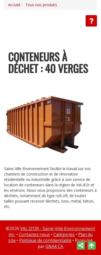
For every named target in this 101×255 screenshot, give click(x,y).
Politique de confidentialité (45, 240)
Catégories (64, 234)
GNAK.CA (54, 246)
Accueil (14, 4)
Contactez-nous (34, 234)
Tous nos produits (41, 4)
